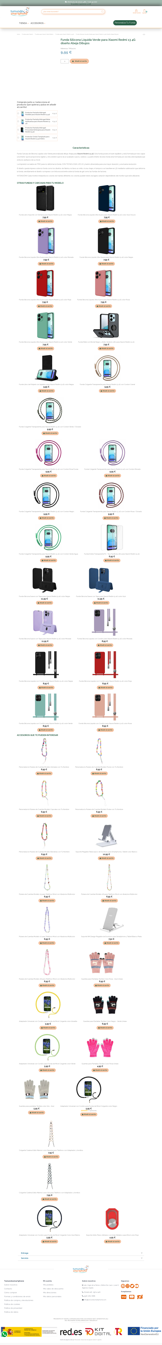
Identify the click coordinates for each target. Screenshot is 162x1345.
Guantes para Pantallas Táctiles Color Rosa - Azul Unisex (102, 979)
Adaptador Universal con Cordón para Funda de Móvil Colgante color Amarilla (48, 1021)
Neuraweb (77, 1339)
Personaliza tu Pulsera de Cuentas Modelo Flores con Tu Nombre (99, 767)
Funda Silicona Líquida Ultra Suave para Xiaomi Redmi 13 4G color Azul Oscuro (107, 215)
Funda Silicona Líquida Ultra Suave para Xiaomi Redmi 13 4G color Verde (45, 342)
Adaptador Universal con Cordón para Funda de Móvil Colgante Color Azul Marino (49, 1235)
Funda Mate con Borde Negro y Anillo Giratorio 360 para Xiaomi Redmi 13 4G (106, 342)
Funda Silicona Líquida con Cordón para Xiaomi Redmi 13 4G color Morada (104, 639)
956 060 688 (88, 1296)
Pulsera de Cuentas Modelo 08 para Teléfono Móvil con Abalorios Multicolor (47, 979)
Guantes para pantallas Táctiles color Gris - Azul (36, 1106)
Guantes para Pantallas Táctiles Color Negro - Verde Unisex (105, 1021)
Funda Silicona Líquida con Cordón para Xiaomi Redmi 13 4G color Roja (105, 681)
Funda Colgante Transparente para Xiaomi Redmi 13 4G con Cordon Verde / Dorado (50, 427)
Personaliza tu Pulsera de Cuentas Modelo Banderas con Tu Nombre (44, 852)
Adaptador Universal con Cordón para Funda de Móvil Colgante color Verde (47, 1064)
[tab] (81, 1253)
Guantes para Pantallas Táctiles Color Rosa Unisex (100, 1064)
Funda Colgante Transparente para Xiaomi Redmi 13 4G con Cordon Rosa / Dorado (111, 511)
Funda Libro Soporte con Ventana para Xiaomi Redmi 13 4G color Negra (45, 215)
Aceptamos (126, 1291)
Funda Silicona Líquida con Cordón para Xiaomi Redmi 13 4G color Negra (46, 681)
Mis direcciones (49, 1292)
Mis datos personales (52, 1296)
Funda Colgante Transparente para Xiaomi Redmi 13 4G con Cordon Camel (107, 384)
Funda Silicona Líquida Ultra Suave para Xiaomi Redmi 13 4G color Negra (106, 257)
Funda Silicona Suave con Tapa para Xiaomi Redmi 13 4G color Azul (101, 596)
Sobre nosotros (10, 1285)
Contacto (8, 1289)
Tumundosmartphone (14, 1281)
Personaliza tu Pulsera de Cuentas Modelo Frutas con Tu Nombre (99, 809)
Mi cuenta (47, 1281)
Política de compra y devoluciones (18, 1300)
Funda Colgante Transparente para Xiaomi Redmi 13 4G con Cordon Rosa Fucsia (48, 469)
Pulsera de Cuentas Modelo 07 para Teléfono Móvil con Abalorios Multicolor (47, 936)
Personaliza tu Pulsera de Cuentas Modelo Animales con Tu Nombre (44, 767)
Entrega (24, 1253)
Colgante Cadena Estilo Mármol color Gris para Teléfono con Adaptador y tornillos (49, 1193)
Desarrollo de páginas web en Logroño (91, 1339)
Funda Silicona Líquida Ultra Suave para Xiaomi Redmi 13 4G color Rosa (103, 300)
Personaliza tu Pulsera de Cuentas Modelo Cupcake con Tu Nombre (44, 809)
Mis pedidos (48, 1285)
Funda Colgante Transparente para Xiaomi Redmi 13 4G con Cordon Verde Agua (48, 554)
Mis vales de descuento (53, 1289)
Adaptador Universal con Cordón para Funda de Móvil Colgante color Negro (88, 1106)
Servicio (24, 1258)
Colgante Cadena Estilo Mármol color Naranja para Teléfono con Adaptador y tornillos (51, 1150)
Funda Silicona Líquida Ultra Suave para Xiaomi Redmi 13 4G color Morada (46, 257)
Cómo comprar (10, 1292)
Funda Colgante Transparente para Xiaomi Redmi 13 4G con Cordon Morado (112, 469)
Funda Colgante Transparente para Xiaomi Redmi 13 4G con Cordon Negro (46, 511)
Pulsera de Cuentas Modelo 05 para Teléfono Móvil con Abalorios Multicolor (47, 894)
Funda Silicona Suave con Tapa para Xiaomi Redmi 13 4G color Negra (44, 596)
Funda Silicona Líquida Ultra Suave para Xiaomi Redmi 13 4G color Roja (45, 300)
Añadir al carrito (79, 61)
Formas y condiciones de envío (17, 1296)
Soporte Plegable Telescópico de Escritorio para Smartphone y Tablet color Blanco (106, 852)
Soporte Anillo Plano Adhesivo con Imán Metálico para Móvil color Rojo (112, 1235)
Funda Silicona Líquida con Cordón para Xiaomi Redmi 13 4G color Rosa (105, 723)
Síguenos (125, 1281)
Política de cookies (12, 1304)
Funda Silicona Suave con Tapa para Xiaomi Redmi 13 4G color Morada (45, 639)
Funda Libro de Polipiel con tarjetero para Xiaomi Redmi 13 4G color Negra (46, 384)
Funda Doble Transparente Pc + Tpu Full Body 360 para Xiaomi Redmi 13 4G (112, 554)
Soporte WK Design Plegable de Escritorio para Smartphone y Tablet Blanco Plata (111, 936)
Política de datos (11, 1312)
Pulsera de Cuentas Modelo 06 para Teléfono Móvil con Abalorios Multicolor (109, 894)
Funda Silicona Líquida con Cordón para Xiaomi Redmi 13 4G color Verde (46, 723)
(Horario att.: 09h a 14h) (91, 1292)
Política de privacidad (13, 1308)
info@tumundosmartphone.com (94, 1300)
